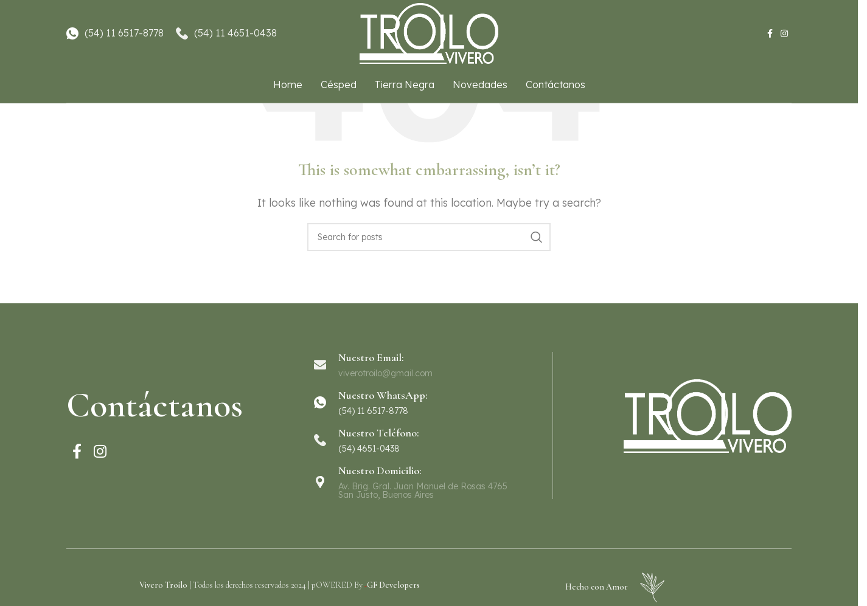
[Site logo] (429, 32)
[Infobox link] (428, 402)
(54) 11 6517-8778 (124, 33)
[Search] (429, 237)
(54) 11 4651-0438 (235, 33)
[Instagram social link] (784, 34)
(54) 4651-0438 (369, 448)
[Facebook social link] (769, 34)
